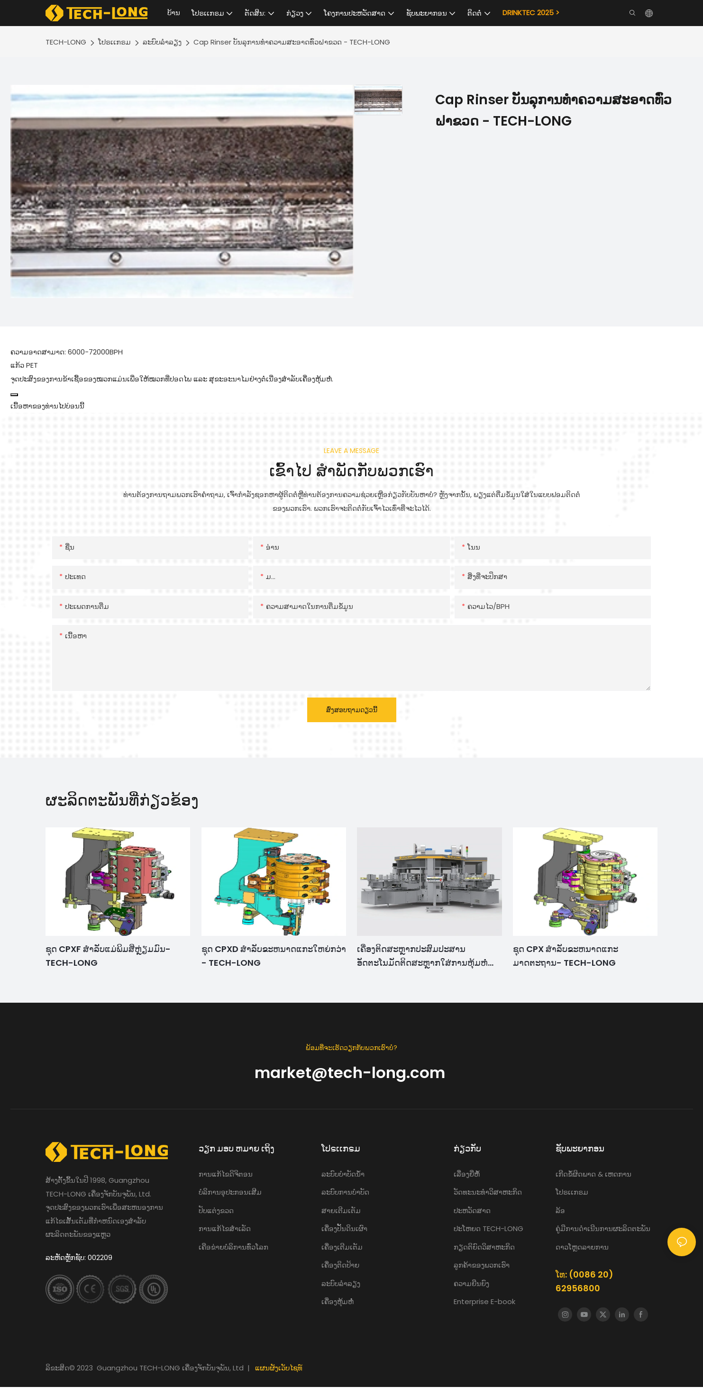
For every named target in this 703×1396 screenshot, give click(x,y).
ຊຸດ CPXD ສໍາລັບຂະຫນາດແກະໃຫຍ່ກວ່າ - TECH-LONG (273, 956)
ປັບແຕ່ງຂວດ (216, 1210)
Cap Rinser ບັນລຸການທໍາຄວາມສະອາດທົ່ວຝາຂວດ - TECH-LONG (291, 42)
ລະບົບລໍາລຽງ (162, 42)
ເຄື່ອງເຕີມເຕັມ (342, 1247)
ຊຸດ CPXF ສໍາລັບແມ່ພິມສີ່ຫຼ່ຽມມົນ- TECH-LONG (108, 956)
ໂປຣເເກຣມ (114, 42)
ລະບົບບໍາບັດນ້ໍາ (343, 1174)
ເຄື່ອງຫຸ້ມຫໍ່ (337, 1301)
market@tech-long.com (352, 1072)
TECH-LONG (66, 42)
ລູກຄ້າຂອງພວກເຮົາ (482, 1265)
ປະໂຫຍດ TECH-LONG (488, 1228)
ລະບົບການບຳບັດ (345, 1192)
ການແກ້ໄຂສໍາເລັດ (225, 1228)
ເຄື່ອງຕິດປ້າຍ (340, 1265)
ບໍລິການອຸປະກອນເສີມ (230, 1192)
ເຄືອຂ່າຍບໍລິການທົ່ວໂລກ (233, 1247)
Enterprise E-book (484, 1301)
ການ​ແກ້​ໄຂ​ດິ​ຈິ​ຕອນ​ (226, 1174)
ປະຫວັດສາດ (472, 1210)
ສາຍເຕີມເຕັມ (341, 1210)
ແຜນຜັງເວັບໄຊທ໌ (278, 1368)
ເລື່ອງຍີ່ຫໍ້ (468, 1174)
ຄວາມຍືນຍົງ (471, 1283)
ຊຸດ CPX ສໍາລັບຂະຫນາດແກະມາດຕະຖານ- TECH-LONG (565, 956)
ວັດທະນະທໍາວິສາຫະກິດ (488, 1192)
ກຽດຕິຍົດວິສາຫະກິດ (484, 1247)
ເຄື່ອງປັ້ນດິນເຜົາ (344, 1228)
